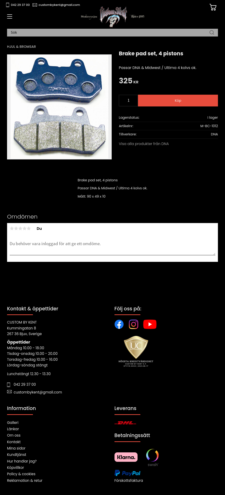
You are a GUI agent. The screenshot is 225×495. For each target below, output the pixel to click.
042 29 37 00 (20, 5)
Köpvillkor (15, 467)
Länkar (13, 428)
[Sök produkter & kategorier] (110, 33)
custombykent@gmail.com (59, 5)
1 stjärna (12, 228)
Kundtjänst (16, 454)
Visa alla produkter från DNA (144, 143)
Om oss (13, 435)
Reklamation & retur (24, 480)
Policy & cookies (21, 473)
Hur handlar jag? (22, 461)
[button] (9, 18)
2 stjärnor (16, 228)
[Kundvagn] (213, 7)
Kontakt (14, 441)
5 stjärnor (29, 228)
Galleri (12, 422)
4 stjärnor (24, 228)
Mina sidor (16, 448)
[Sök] (211, 33)
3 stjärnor (20, 228)
